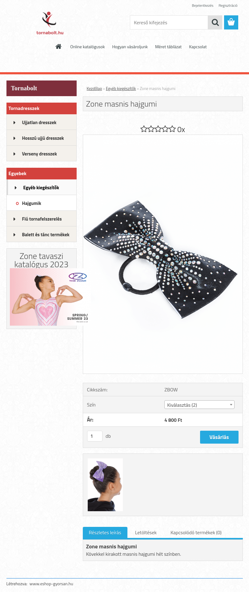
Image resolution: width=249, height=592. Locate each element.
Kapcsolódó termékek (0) (196, 532)
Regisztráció (228, 5)
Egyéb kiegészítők (41, 187)
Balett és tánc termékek (46, 234)
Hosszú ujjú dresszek (43, 138)
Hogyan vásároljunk (129, 46)
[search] (215, 22)
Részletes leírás (105, 532)
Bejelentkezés (203, 5)
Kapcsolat (198, 46)
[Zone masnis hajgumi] (163, 137)
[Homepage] (58, 46)
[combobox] (199, 404)
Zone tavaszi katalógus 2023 (41, 259)
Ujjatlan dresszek (39, 122)
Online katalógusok (87, 46)
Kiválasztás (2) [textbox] (182, 405)
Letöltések (146, 532)
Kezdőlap (94, 88)
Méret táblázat (168, 46)
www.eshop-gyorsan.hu (51, 583)
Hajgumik (31, 203)
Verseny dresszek (39, 153)
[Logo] (48, 22)
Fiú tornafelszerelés (42, 218)
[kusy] (94, 436)
